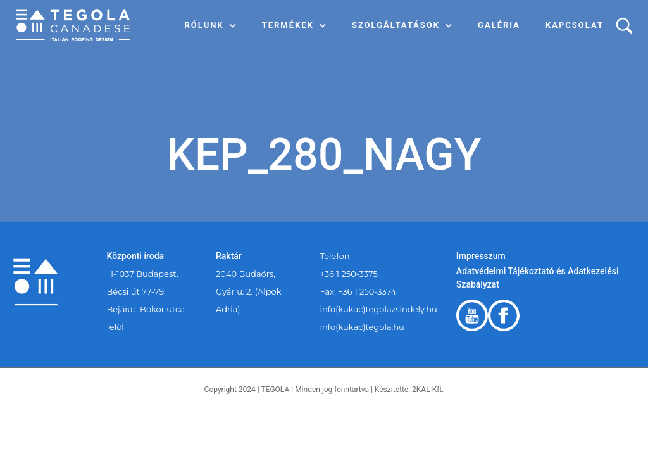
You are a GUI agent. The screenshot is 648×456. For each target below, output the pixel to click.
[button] (210, 25)
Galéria (499, 25)
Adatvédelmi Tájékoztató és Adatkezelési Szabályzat (537, 277)
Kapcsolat (574, 25)
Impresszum (481, 256)
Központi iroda (136, 256)
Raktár (229, 256)
